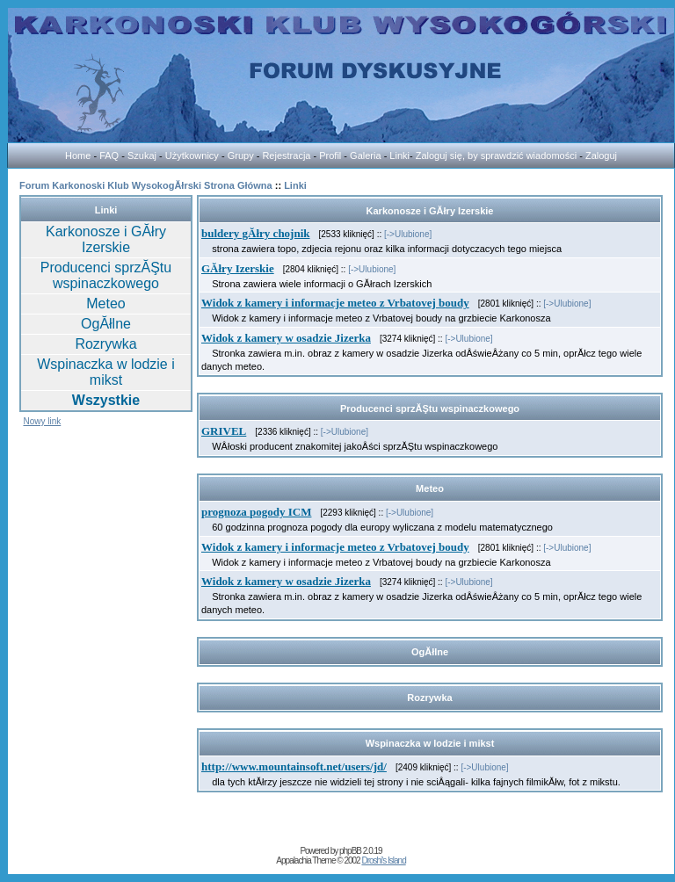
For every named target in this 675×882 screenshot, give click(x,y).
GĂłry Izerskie (237, 268)
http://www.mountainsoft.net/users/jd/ (294, 766)
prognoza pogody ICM (256, 511)
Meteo (105, 303)
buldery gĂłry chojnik (255, 233)
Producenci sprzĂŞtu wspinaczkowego (105, 275)
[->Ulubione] (408, 234)
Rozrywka (105, 343)
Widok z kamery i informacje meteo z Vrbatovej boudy (335, 302)
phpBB (350, 851)
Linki (295, 185)
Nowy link (42, 421)
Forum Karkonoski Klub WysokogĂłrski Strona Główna (145, 185)
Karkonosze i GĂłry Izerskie (106, 239)
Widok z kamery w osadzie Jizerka (286, 337)
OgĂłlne (106, 323)
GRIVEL (223, 430)
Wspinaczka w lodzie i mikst (106, 372)
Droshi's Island (383, 860)
